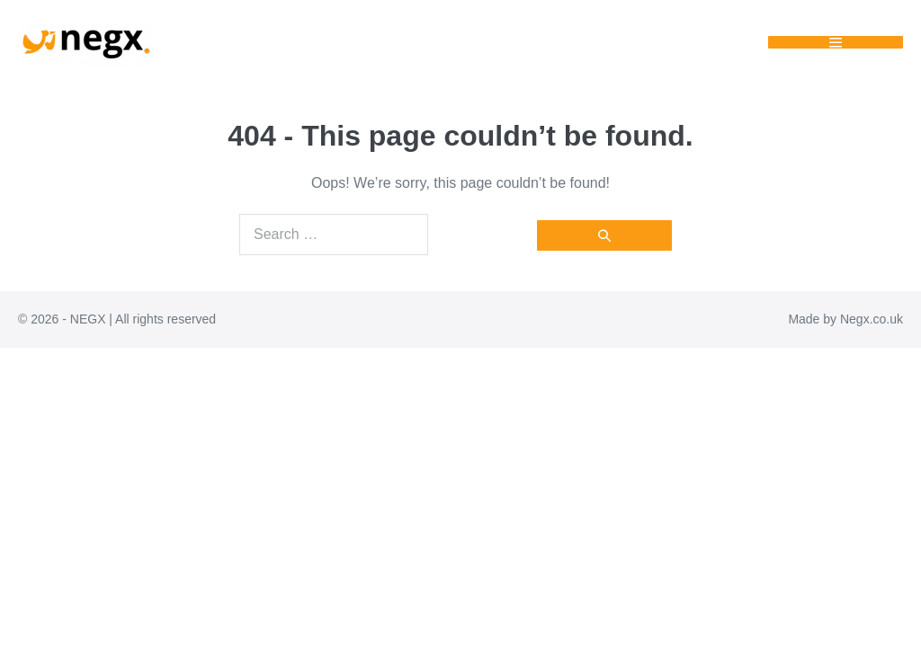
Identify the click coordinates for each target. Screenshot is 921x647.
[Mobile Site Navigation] (835, 42)
